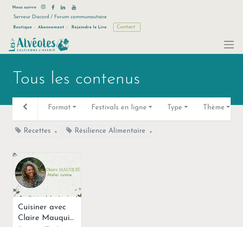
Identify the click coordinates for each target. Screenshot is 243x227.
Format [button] (59, 107)
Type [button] (174, 107)
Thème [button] (214, 107)
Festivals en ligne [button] (119, 107)
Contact (127, 27)
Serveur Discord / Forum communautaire (60, 17)
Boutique (22, 27)
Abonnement (51, 27)
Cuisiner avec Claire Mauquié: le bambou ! (46, 213)
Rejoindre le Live (89, 27)
